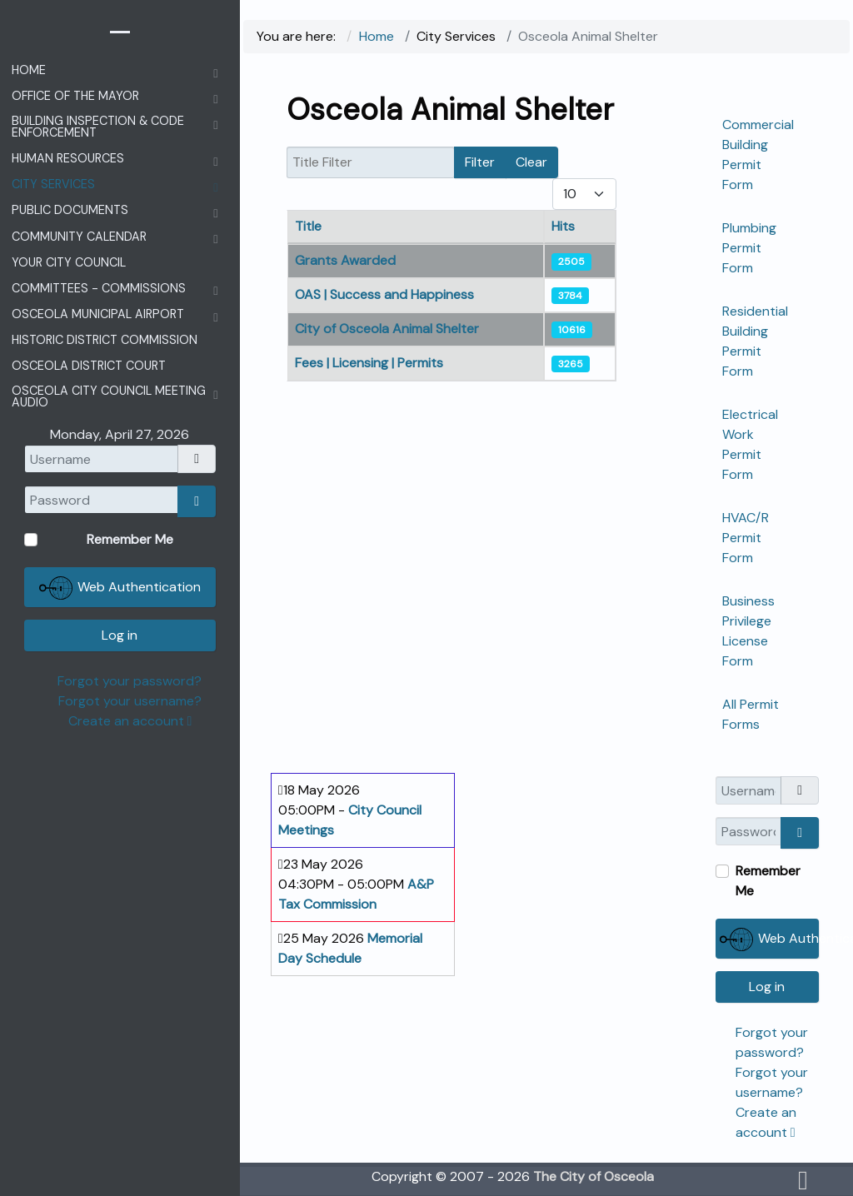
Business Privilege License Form (748, 631)
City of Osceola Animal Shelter (387, 328)
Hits (563, 226)
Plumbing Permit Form (749, 248)
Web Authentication (769, 939)
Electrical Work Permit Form (750, 444)
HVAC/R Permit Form (745, 537)
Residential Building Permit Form (755, 341)
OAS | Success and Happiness (384, 294)
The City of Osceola (593, 1176)
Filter (480, 162)
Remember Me (768, 880)
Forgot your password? (129, 681)
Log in (767, 986)
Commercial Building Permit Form (758, 154)
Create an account (130, 721)
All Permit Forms (750, 714)
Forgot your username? (130, 701)
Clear (531, 162)
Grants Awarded (345, 260)
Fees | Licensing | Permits (369, 362)
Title (308, 226)
